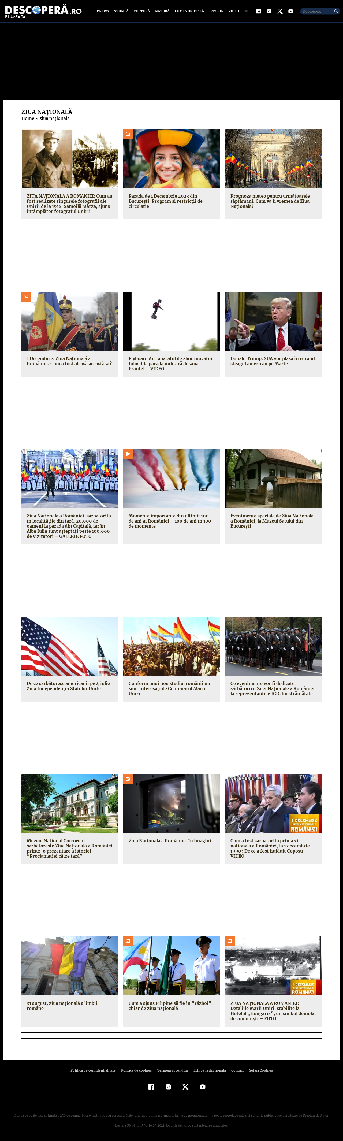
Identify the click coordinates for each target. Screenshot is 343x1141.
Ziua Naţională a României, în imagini (168, 841)
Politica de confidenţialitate (95, 1071)
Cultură (142, 11)
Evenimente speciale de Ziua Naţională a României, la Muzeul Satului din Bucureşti (272, 521)
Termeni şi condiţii (172, 1071)
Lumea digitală (188, 11)
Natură (162, 11)
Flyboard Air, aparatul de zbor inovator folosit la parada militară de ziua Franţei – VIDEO (170, 364)
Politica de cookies (136, 1071)
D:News (102, 11)
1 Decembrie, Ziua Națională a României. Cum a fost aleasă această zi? (69, 361)
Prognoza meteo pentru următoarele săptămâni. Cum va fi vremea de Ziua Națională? (269, 201)
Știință (121, 11)
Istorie (215, 11)
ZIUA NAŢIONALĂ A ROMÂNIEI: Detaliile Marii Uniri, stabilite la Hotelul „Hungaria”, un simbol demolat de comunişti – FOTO (273, 1011)
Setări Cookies (258, 1071)
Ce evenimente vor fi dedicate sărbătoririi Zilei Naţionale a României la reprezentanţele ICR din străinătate (273, 689)
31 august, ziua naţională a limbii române (61, 1006)
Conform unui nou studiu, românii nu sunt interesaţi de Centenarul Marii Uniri (171, 686)
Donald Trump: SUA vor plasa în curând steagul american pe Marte (272, 361)
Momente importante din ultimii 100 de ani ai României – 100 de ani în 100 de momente (170, 521)
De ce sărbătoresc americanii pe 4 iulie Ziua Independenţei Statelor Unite (67, 686)
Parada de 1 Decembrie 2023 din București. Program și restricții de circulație (164, 201)
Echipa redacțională (208, 1071)
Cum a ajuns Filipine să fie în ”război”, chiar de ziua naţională (168, 1006)
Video (233, 11)
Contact (235, 1071)
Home (27, 118)
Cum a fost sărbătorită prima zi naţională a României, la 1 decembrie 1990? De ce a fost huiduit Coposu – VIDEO (269, 848)
